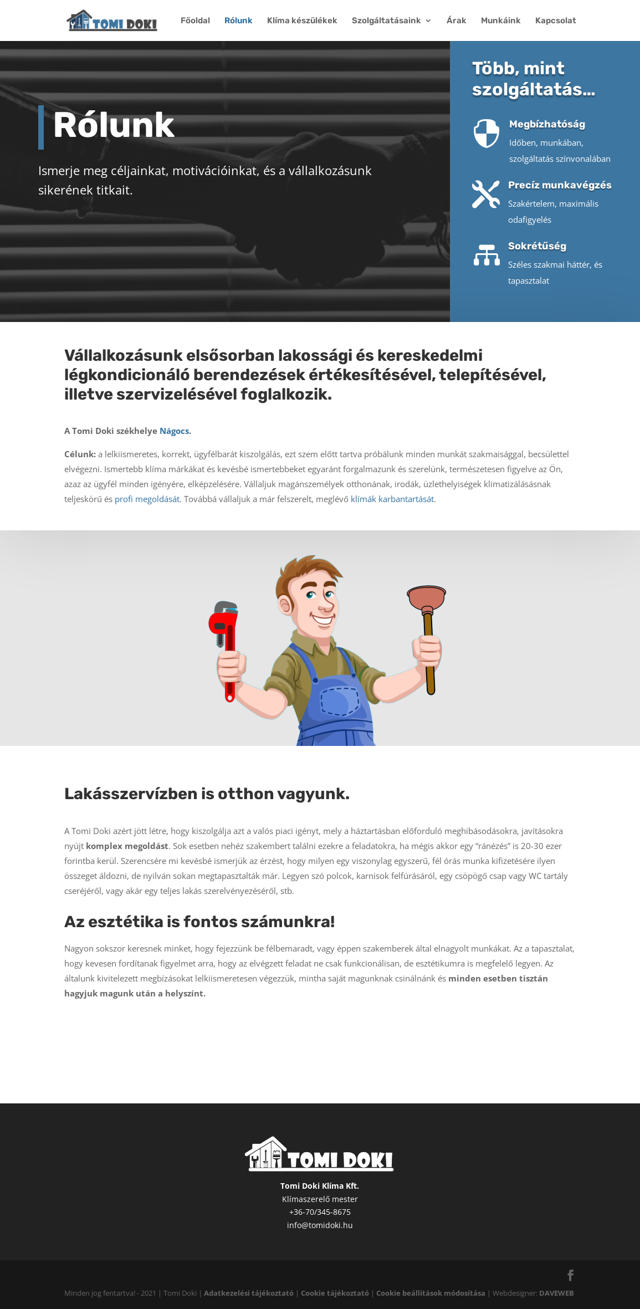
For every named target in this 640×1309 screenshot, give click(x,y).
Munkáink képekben (455, 1036)
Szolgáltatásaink (386, 21)
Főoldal (195, 21)
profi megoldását (147, 486)
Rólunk (238, 21)
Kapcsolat (555, 21)
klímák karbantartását (392, 486)
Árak (457, 21)
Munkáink (501, 21)
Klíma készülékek (302, 21)
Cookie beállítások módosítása (430, 1293)
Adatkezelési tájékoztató (249, 1293)
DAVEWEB (556, 1293)
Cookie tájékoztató (335, 1293)
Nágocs (174, 417)
